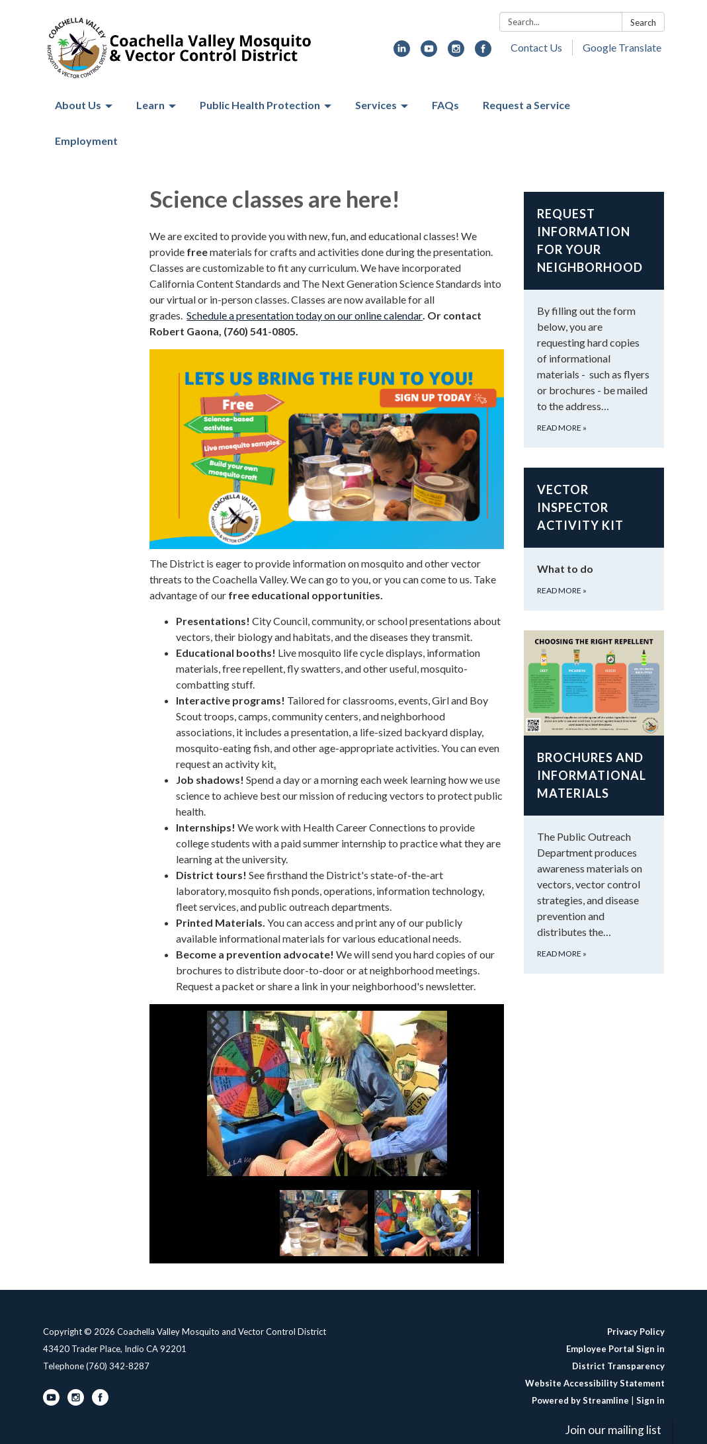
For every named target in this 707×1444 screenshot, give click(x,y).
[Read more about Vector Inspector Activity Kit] (594, 539)
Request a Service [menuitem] (526, 105)
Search (643, 22)
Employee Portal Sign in (615, 1348)
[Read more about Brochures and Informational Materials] (594, 802)
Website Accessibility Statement (595, 1383)
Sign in (650, 1400)
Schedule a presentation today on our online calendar (305, 315)
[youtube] (429, 52)
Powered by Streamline (580, 1400)
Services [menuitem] (376, 105)
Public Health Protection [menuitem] (260, 105)
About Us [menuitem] (78, 105)
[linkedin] (402, 52)
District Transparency (618, 1366)
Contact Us (536, 47)
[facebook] (483, 52)
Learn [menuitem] (150, 105)
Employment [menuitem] (86, 140)
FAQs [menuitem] (445, 105)
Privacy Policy (636, 1331)
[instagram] (456, 52)
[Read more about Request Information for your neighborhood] (594, 320)
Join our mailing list (613, 1430)
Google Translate (622, 47)
